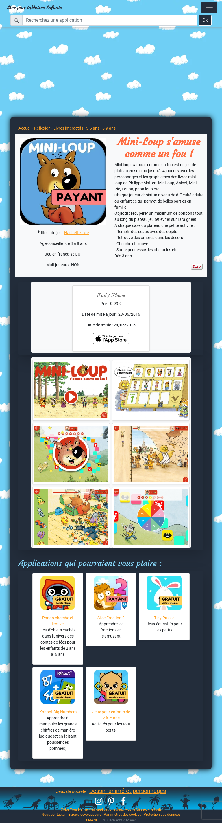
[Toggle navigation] (209, 7)
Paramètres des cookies (122, 814)
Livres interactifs (68, 128)
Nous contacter (54, 814)
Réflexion (42, 128)
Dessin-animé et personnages (127, 790)
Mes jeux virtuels (149, 809)
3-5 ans (92, 128)
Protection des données (162, 814)
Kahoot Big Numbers (58, 712)
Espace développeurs (84, 814)
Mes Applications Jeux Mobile (111, 809)
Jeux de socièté (72, 791)
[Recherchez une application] (109, 20)
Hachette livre (76, 232)
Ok (205, 20)
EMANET (93, 820)
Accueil (24, 128)
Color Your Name (74, 809)
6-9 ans (109, 128)
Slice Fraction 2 (111, 618)
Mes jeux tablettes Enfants (34, 7)
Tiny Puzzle (164, 618)
